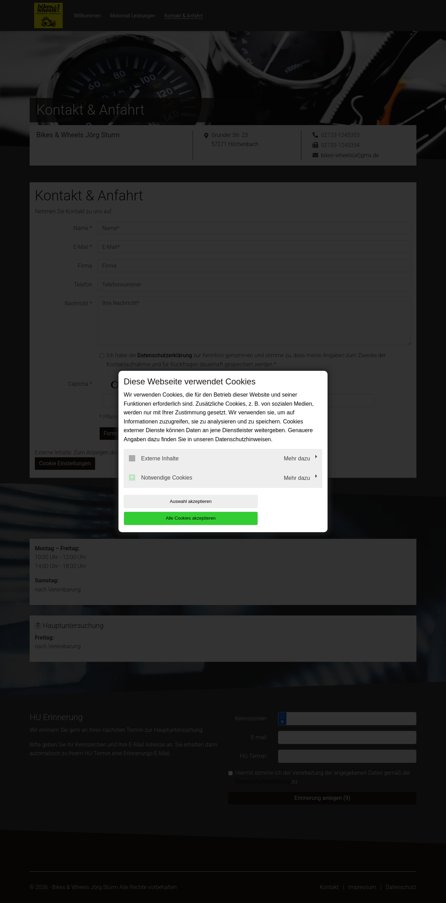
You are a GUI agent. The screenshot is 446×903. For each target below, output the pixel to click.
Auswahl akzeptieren (168, 509)
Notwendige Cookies (160, 486)
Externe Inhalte (154, 467)
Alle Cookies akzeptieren (277, 509)
